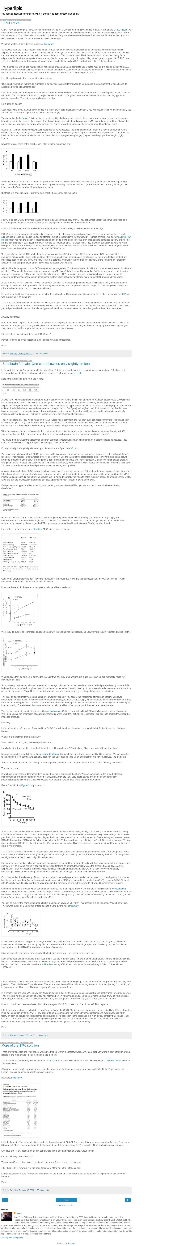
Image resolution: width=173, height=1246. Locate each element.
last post (23, 118)
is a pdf (77, 373)
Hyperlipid (12, 8)
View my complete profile (12, 1238)
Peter (19, 1213)
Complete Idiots (113, 1060)
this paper (49, 44)
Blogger (71, 1243)
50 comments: (43, 1190)
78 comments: (42, 353)
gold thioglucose (53, 711)
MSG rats (73, 448)
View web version (66, 1205)
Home (66, 1200)
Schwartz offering (50, 754)
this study (74, 906)
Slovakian (37, 529)
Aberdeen (48, 964)
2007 (123, 294)
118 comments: (43, 1035)
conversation (119, 889)
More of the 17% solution (20, 1045)
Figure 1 (25, 785)
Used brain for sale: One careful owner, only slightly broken (45, 364)
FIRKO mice (10, 23)
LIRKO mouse (120, 30)
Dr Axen (51, 1060)
